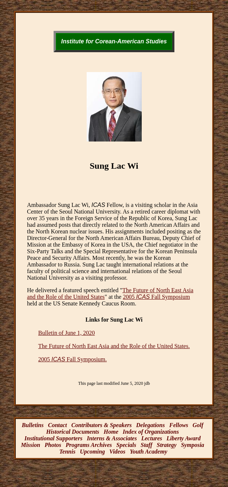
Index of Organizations (151, 432)
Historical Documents (72, 432)
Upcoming (92, 451)
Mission (30, 445)
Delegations (150, 425)
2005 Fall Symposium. (72, 359)
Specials (126, 445)
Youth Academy (148, 451)
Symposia (192, 445)
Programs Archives (89, 445)
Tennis (67, 451)
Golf (198, 425)
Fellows (178, 425)
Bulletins (33, 425)
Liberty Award (184, 438)
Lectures (151, 438)
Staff (146, 445)
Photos (52, 445)
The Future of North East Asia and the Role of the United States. (114, 346)
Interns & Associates (112, 438)
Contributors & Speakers (101, 425)
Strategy (167, 445)
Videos (117, 451)
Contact (57, 425)
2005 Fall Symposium (156, 297)
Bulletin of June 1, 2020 (66, 333)
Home (111, 432)
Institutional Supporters (54, 438)
